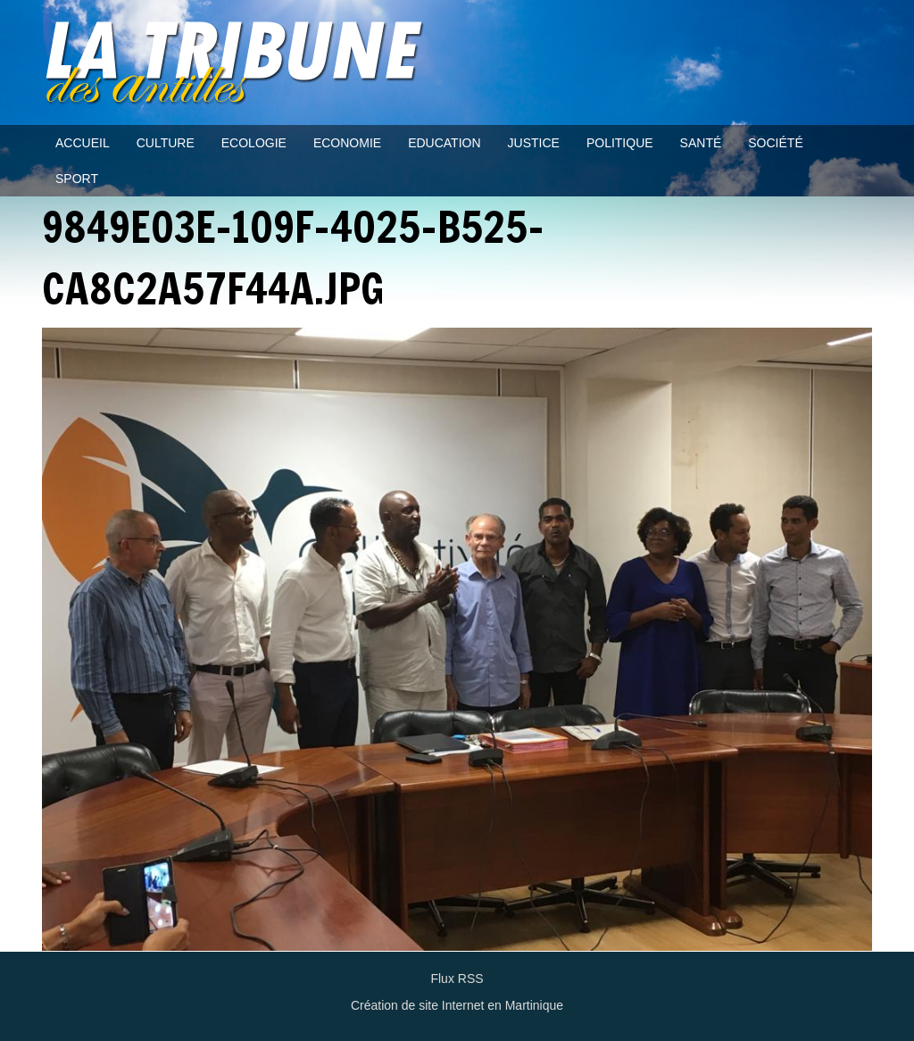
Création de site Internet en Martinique (457, 1005)
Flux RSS (456, 978)
